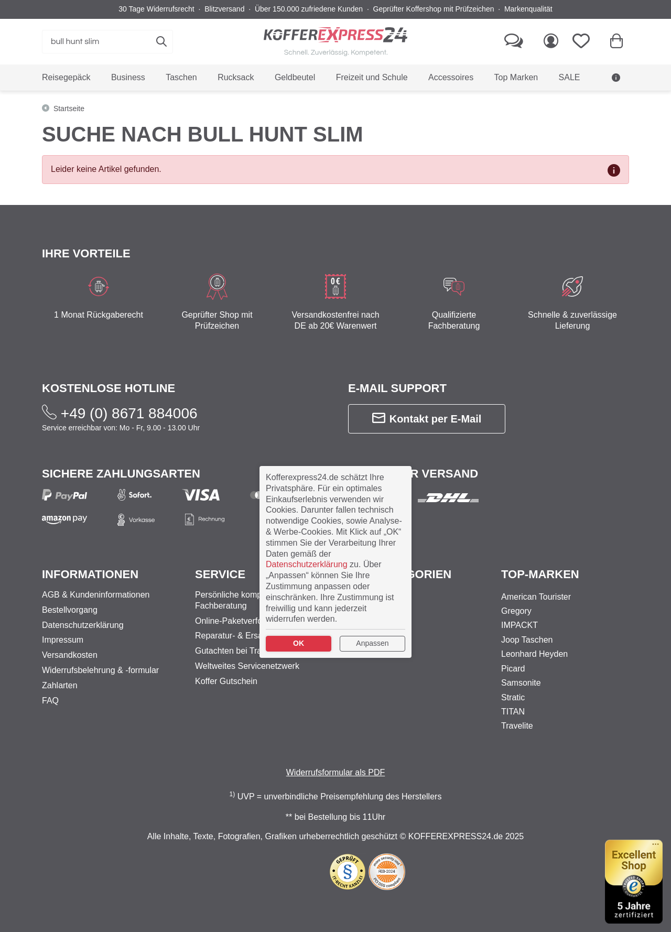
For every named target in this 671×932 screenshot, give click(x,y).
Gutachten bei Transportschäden (256, 650)
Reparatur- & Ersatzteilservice (251, 635)
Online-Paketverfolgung (239, 620)
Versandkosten (70, 655)
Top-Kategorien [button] (399, 574)
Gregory (516, 610)
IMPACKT (519, 625)
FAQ (50, 700)
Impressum (62, 639)
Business (365, 596)
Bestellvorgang (70, 609)
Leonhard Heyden (534, 653)
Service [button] (220, 574)
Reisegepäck (372, 610)
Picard (513, 668)
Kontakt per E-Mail (427, 419)
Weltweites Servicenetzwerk (247, 666)
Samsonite (521, 682)
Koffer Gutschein (226, 681)
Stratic (513, 697)
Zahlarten (60, 685)
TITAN (513, 711)
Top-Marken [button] (540, 574)
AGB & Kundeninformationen (95, 594)
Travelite (517, 725)
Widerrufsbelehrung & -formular (100, 670)
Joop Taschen (527, 639)
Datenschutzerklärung (83, 625)
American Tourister (536, 596)
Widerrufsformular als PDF (335, 772)
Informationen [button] (90, 574)
